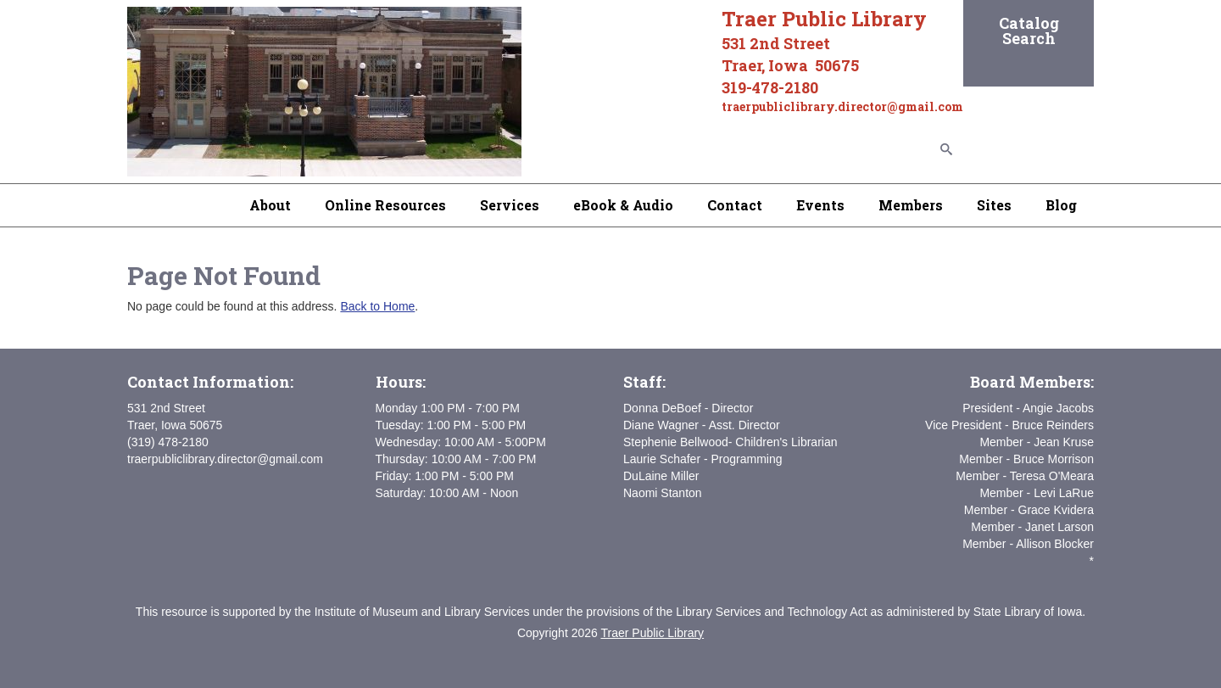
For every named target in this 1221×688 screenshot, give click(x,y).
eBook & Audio (623, 205)
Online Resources (385, 205)
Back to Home (377, 306)
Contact (734, 205)
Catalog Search (1029, 30)
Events (820, 205)
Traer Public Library (652, 633)
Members (910, 205)
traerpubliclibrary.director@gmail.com (225, 459)
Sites (994, 205)
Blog (1061, 205)
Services (509, 205)
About (270, 205)
